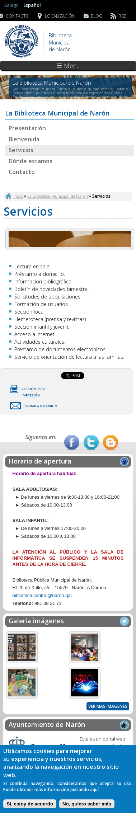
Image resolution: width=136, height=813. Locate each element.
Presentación (27, 128)
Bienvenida (24, 139)
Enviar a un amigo (40, 406)
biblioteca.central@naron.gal (42, 595)
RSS (122, 16)
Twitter (91, 442)
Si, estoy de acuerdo (29, 804)
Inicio (18, 196)
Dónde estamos (30, 161)
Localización (60, 16)
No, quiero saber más (86, 804)
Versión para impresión (33, 390)
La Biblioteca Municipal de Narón (57, 196)
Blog (96, 16)
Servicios (21, 150)
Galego (11, 5)
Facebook (71, 442)
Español (32, 5)
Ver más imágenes (107, 706)
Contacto (22, 172)
